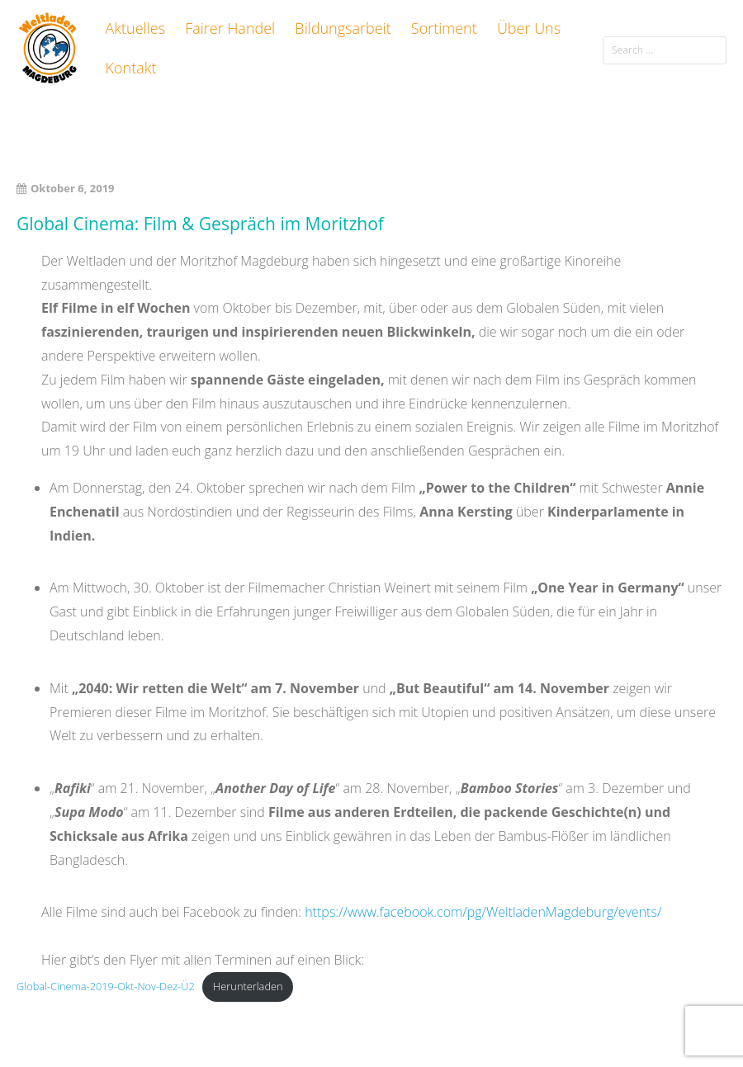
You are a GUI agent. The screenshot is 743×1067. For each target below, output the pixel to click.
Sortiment (444, 28)
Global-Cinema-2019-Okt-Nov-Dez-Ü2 (106, 986)
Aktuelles (135, 28)
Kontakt (131, 68)
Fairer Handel (230, 28)
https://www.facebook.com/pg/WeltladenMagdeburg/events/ (483, 912)
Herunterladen (248, 986)
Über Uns (529, 28)
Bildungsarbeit (342, 28)
